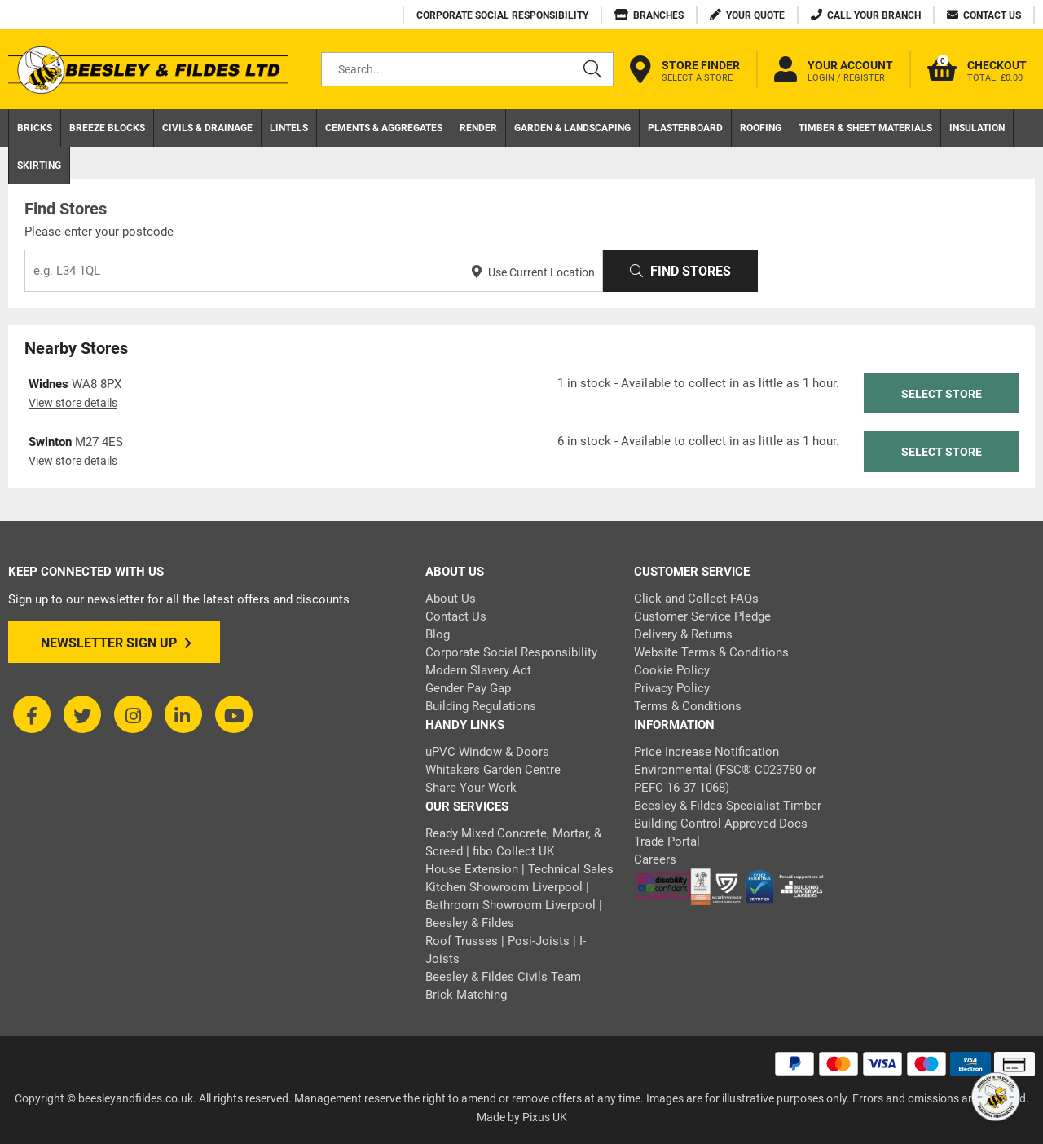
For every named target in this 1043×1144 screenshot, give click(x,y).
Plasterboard (685, 128)
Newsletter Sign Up (116, 643)
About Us (450, 598)
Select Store (941, 393)
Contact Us (455, 616)
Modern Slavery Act (478, 670)
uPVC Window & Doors (487, 751)
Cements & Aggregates (383, 128)
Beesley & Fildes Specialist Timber (727, 805)
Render (478, 128)
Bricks (34, 128)
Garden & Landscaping (572, 128)
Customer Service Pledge (702, 616)
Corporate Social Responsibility (511, 652)
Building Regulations (480, 706)
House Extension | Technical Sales (519, 869)
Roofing (760, 128)
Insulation (977, 128)
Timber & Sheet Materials (865, 128)
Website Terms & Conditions (711, 652)
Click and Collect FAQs (696, 598)
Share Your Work (471, 787)
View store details (73, 402)
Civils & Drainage (207, 128)
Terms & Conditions (688, 706)
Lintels (289, 128)
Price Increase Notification (706, 751)
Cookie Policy (672, 670)
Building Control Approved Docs (721, 823)
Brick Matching (466, 994)
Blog (437, 634)
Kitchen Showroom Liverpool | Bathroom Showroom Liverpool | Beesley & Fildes (513, 905)
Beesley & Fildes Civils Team (503, 977)
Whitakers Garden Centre (493, 769)
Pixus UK (544, 1117)
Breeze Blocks (107, 128)
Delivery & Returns (683, 634)
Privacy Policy (672, 688)
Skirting (39, 165)
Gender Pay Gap (468, 688)
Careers (655, 859)
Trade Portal (667, 841)
